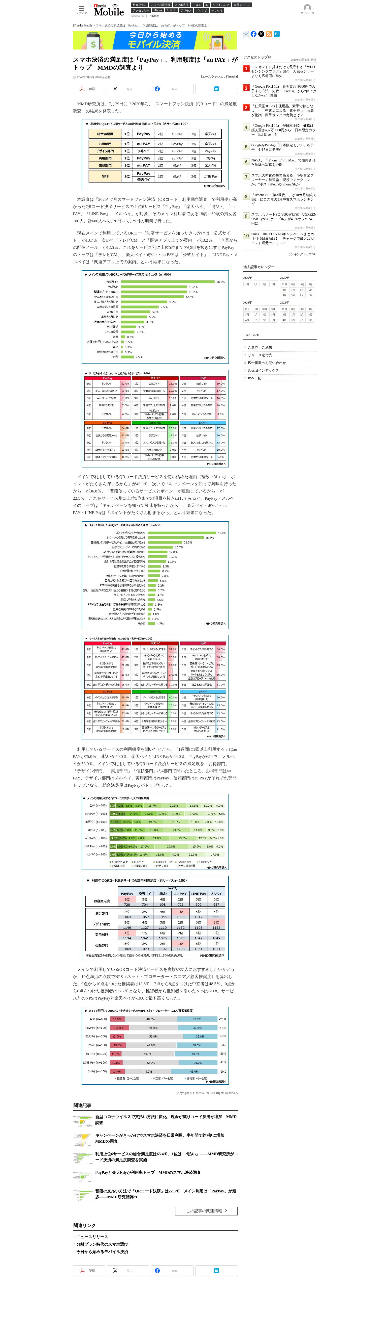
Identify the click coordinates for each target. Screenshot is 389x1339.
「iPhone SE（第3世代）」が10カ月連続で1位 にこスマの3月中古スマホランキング (283, 199)
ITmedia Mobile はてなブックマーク (277, 33)
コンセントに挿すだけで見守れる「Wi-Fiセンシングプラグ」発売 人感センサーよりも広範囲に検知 (283, 71)
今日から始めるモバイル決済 (102, 1252)
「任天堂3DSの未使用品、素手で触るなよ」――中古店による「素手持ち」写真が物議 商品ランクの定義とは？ (282, 110)
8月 (284, 289)
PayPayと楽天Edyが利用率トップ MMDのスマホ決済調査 (148, 1172)
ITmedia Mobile (82, 25)
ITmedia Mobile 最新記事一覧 (269, 33)
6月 (302, 289)
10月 (301, 284)
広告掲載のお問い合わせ (267, 363)
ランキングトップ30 (301, 254)
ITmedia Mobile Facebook (254, 33)
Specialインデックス (263, 370)
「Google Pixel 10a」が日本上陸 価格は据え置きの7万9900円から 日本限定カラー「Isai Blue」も (283, 130)
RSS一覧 (254, 378)
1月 (273, 284)
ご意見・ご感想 (260, 347)
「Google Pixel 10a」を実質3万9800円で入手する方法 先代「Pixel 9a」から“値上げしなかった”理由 (283, 91)
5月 (310, 289)
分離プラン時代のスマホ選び (102, 1244)
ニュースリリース (92, 1237)
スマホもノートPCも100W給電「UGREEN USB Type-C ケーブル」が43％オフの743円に (283, 219)
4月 (247, 284)
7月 (293, 289)
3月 (256, 284)
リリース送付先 (260, 355)
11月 (293, 284)
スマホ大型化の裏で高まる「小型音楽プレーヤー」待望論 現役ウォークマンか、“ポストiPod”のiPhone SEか (282, 180)
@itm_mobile (261, 33)
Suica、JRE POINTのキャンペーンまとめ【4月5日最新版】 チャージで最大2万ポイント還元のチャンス (283, 238)
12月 (284, 284)
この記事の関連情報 (204, 1211)
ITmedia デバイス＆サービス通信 (246, 33)
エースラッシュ (212, 76)
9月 (310, 284)
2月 (264, 284)
